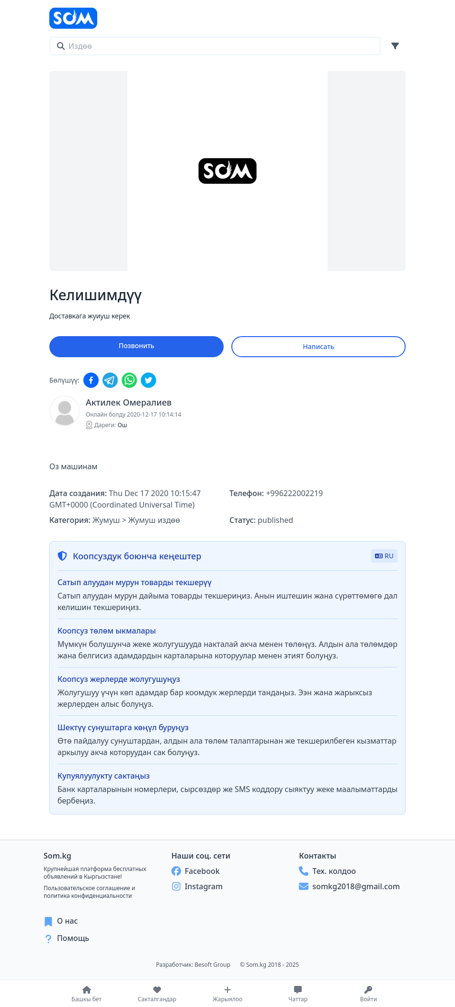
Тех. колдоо (327, 871)
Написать (318, 346)
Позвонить (136, 345)
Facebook (195, 871)
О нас (67, 921)
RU (384, 555)
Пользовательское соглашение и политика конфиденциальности (89, 892)
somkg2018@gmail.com (349, 886)
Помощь (73, 938)
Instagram (197, 886)
